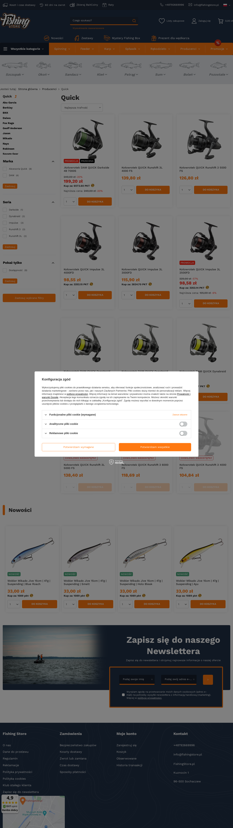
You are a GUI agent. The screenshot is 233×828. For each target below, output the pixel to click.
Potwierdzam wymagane (78, 447)
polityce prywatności (77, 394)
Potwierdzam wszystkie (155, 447)
